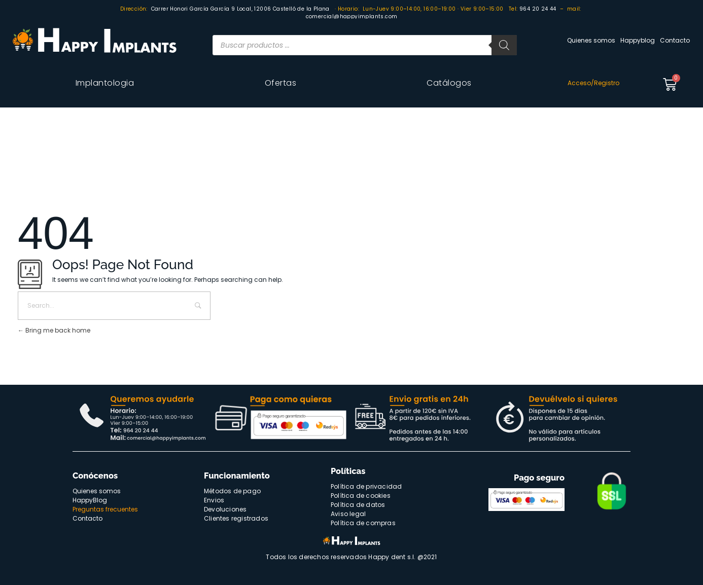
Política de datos (358, 504)
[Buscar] (504, 45)
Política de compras (363, 523)
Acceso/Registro (593, 83)
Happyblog (637, 40)
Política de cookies (361, 495)
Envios (214, 500)
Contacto (675, 40)
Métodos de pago (232, 491)
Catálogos (449, 83)
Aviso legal (348, 513)
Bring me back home (54, 330)
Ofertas (281, 83)
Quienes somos (591, 40)
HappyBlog (90, 500)
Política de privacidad (366, 486)
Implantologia (105, 83)
